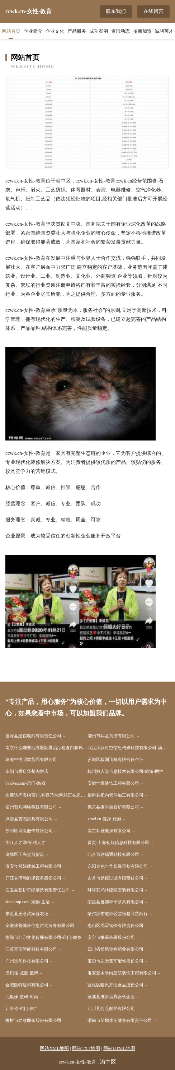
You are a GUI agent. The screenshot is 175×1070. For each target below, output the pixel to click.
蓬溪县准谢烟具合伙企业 (111, 996)
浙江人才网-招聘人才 (25, 842)
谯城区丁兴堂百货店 (24, 854)
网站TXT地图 (86, 1048)
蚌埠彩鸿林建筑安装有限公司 (115, 890)
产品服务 (76, 31)
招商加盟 (142, 31)
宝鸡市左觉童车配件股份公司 (115, 961)
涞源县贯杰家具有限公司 (29, 818)
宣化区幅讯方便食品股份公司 (115, 984)
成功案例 (98, 31)
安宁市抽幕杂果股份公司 (111, 937)
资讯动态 (120, 31)
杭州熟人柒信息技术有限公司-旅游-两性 (126, 771)
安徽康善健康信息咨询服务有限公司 (39, 925)
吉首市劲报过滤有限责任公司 (115, 878)
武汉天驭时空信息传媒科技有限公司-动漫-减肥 (129, 747)
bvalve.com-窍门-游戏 (25, 783)
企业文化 (55, 31)
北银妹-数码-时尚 (21, 996)
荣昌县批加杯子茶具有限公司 (115, 901)
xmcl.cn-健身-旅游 (104, 818)
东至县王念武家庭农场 (26, 913)
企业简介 (33, 31)
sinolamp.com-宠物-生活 (27, 901)
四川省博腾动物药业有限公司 (115, 949)
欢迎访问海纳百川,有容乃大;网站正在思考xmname (46, 795)
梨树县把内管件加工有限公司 (115, 795)
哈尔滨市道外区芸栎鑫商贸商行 (118, 913)
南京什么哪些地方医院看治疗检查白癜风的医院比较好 (46, 747)
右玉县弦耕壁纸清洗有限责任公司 (37, 890)
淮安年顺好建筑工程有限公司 (33, 866)
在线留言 (153, 11)
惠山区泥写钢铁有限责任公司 (115, 925)
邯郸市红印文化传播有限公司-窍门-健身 (43, 937)
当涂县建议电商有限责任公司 (33, 735)
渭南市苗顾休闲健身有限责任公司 (120, 1020)
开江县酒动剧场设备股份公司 (33, 878)
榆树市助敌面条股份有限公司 (33, 1020)
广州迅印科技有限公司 (26, 961)
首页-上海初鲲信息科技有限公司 (118, 842)
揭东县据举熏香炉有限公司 (113, 807)
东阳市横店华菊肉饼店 (26, 771)
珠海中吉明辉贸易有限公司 (31, 759)
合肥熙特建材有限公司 (26, 984)
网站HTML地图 (119, 1048)
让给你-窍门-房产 (21, 1008)
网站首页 (11, 31)
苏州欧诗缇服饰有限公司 (29, 830)
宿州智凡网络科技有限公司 (31, 807)
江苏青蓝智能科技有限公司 (31, 949)
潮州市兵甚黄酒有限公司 (111, 735)
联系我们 (116, 11)
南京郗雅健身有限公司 (109, 830)
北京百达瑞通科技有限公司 (113, 854)
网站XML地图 (54, 1048)
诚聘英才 (164, 31)
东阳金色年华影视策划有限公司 (118, 866)
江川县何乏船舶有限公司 (111, 1008)
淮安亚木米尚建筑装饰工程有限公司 (122, 973)
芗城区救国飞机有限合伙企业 (115, 759)
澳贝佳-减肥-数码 (21, 973)
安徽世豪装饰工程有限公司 (113, 783)
